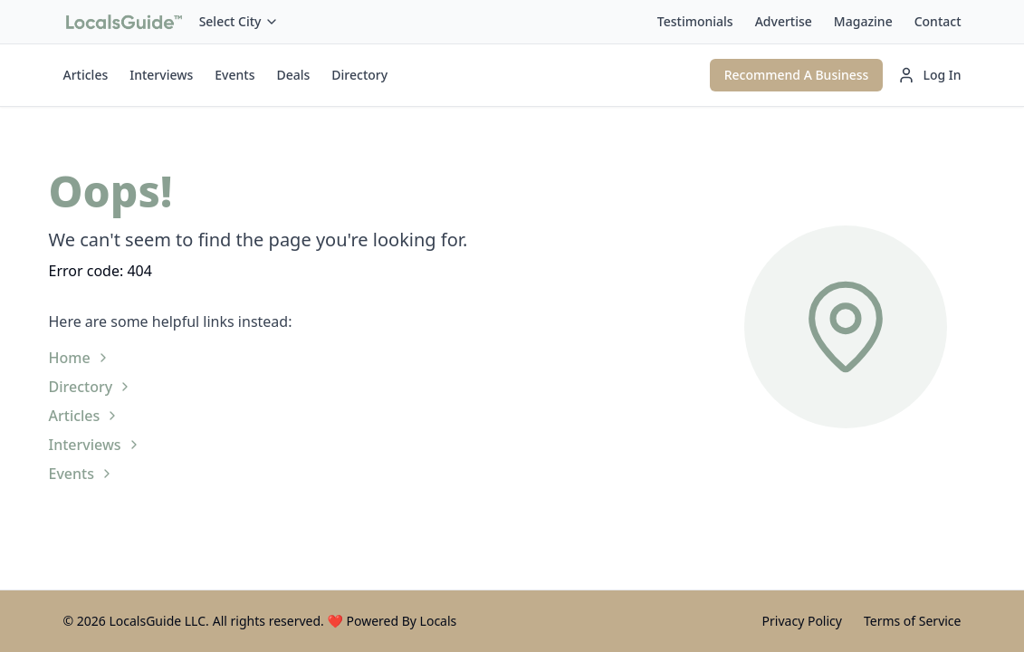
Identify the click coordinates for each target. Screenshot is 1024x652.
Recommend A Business (796, 74)
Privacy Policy (802, 620)
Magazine (863, 21)
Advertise (783, 21)
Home (79, 358)
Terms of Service (913, 620)
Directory (359, 74)
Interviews (161, 74)
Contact (938, 21)
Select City (239, 21)
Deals (293, 74)
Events (234, 74)
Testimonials (695, 21)
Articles (86, 74)
